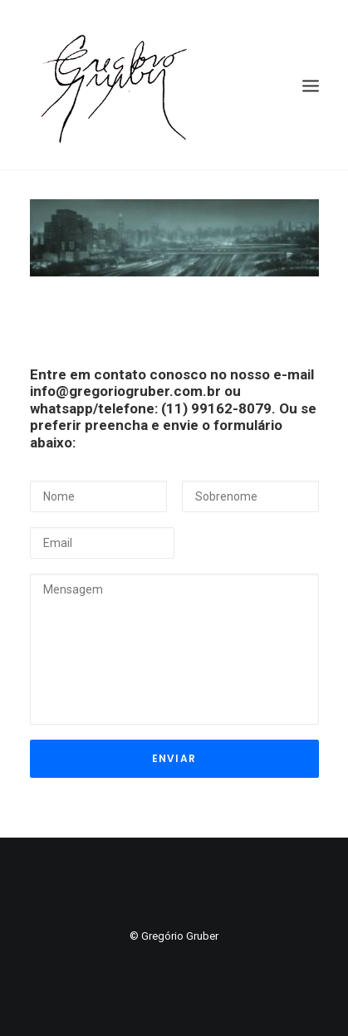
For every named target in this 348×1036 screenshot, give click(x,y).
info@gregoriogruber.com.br (125, 391)
